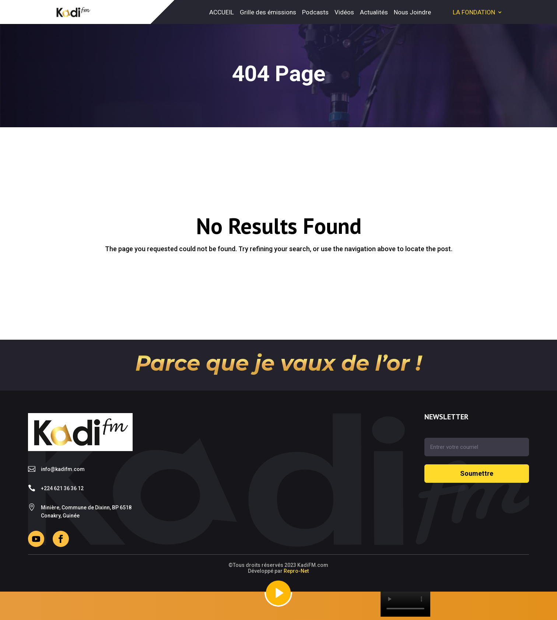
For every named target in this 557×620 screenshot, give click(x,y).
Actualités (374, 12)
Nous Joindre (412, 12)
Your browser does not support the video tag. (405, 604)
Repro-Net (296, 571)
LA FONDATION (474, 12)
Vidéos (344, 12)
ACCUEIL (221, 12)
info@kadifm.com (63, 469)
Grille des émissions (268, 12)
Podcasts (315, 12)
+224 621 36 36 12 (62, 488)
